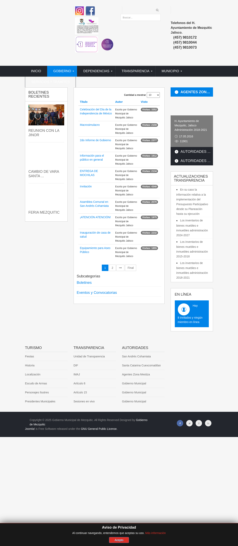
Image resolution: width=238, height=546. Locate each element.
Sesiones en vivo (84, 401)
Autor (119, 101)
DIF (76, 365)
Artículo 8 (79, 383)
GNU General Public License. (99, 428)
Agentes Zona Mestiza (136, 374)
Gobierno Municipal (134, 383)
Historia (29, 365)
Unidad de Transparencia (89, 356)
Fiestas (29, 356)
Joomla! (30, 428)
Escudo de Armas (36, 383)
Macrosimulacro (90, 124)
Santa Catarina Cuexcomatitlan (141, 365)
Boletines (84, 283)
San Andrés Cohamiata (136, 356)
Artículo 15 (80, 392)
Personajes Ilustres (37, 392)
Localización (32, 374)
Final (131, 267)
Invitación (86, 186)
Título (84, 101)
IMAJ (77, 374)
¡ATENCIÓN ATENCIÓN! (95, 217)
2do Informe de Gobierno (95, 140)
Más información (155, 538)
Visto (144, 101)
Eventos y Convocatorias (97, 293)
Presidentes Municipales (40, 401)
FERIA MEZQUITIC (44, 212)
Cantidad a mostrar (135, 95)
